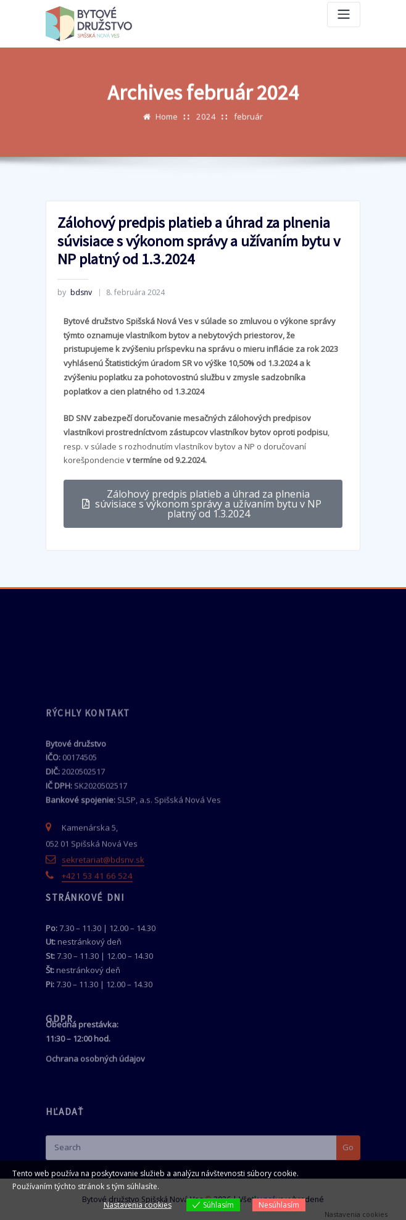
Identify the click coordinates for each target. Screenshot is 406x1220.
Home (168, 122)
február (247, 122)
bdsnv (74, 338)
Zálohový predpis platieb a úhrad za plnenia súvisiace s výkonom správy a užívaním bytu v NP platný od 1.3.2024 (197, 287)
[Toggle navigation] (343, 14)
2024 (206, 122)
